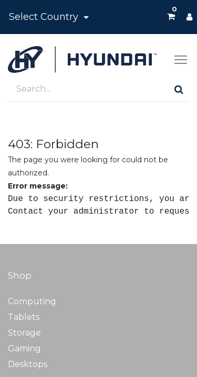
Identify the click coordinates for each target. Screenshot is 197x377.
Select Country (45, 17)
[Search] (179, 89)
